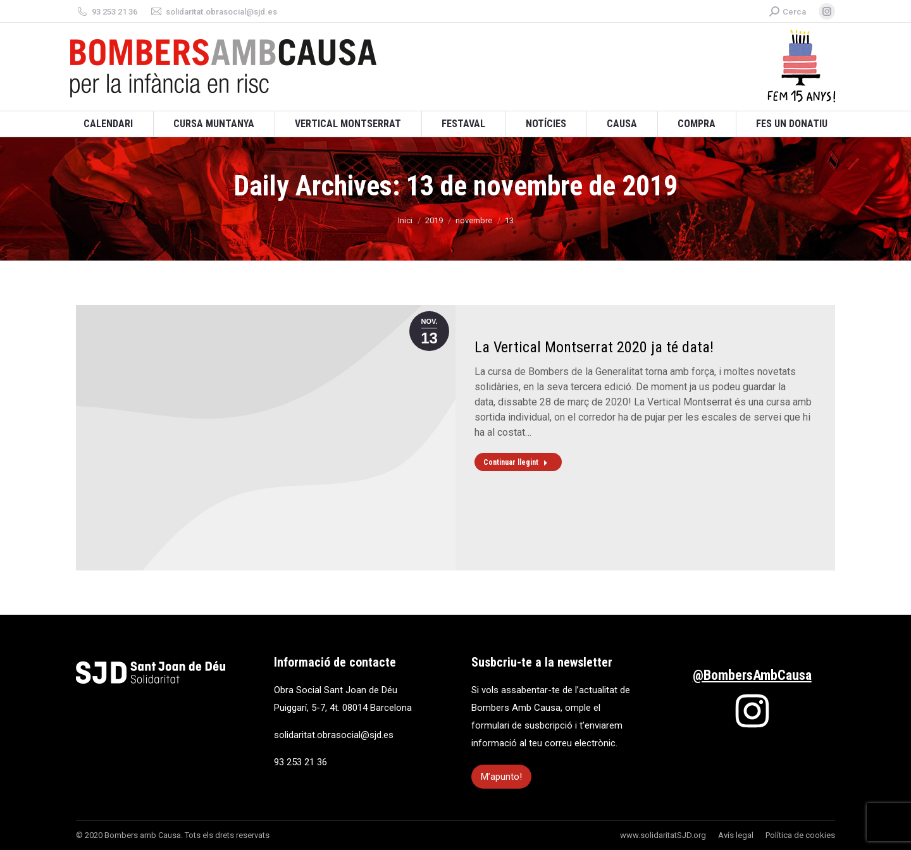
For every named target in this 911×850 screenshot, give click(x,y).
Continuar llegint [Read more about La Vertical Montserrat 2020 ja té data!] (515, 462)
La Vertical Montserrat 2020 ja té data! (594, 347)
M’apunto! (501, 776)
